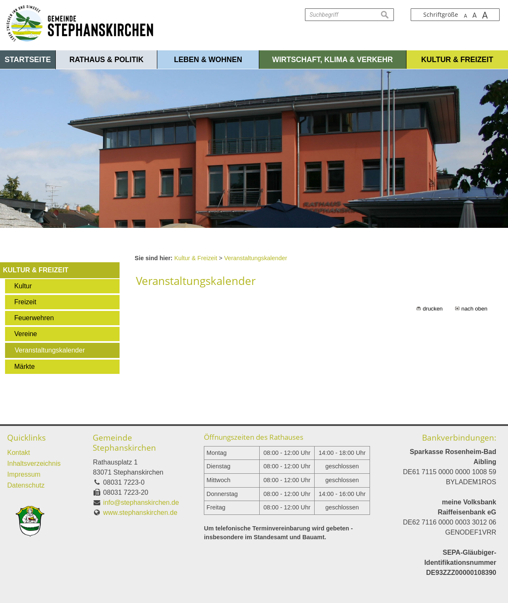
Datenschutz (25, 485)
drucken (433, 308)
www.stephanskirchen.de (140, 512)
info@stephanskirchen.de (141, 502)
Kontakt (18, 452)
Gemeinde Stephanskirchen (124, 442)
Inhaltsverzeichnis (33, 463)
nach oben (474, 308)
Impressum (23, 474)
